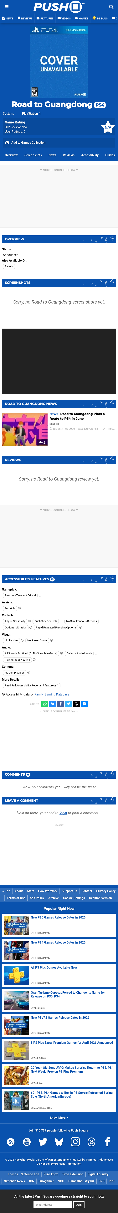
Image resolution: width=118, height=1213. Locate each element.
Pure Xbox (51, 1174)
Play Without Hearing (17, 659)
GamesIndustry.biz (81, 1181)
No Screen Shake (37, 640)
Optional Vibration (16, 627)
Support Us (69, 891)
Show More (59, 1118)
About (18, 891)
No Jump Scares (14, 672)
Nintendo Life (30, 1174)
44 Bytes (91, 1159)
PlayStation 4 (31, 113)
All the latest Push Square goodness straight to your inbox (59, 1196)
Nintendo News (14, 1181)
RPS (112, 1181)
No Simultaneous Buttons (81, 621)
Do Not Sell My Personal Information (59, 1163)
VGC (61, 1181)
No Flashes (11, 640)
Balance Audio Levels (79, 653)
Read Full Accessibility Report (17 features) (32, 685)
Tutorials (10, 608)
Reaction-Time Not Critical (20, 595)
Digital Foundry (98, 1174)
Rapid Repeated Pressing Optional (56, 627)
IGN (31, 1181)
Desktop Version (100, 898)
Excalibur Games (88, 428)
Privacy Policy (105, 891)
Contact (86, 891)
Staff (30, 891)
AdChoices (105, 1159)
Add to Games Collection (25, 143)
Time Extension (72, 1174)
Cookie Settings (74, 898)
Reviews (68, 155)
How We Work (48, 891)
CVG (102, 1181)
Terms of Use (16, 898)
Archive (53, 898)
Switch (9, 266)
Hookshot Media (25, 1159)
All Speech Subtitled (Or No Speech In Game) (31, 653)
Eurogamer (46, 1181)
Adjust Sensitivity (15, 621)
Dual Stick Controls (45, 621)
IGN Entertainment (59, 1159)
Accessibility (90, 155)
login (63, 813)
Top (6, 891)
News (52, 155)
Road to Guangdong (58, 104)
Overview (11, 155)
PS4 (103, 428)
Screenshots (33, 155)
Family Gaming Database (51, 694)
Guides (110, 155)
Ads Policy (37, 898)
